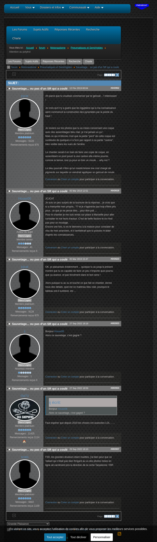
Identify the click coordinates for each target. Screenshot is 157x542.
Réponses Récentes (53, 61)
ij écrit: (55, 402)
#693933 (115, 323)
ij (24, 331)
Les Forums (14, 61)
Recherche (74, 61)
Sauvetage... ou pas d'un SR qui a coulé (97, 67)
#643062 (115, 88)
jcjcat (24, 96)
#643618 (115, 190)
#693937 (115, 449)
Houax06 (24, 198)
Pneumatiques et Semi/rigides (56, 67)
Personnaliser (101, 537)
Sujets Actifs (31, 61)
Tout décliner (78, 537)
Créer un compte (70, 179)
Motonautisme (28, 67)
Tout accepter (55, 537)
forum (14, 67)
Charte (88, 61)
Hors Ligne (24, 129)
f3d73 (25, 396)
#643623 (115, 259)
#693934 (115, 388)
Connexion (51, 179)
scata (24, 457)
